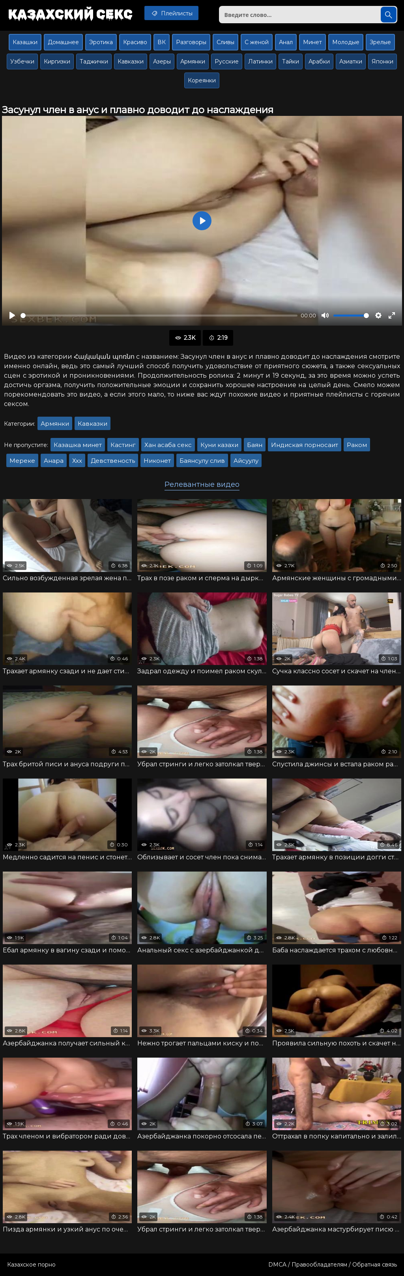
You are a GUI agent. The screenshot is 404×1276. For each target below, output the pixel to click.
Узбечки (22, 61)
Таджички (94, 61)
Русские (227, 61)
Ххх (77, 460)
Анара (54, 460)
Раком (357, 445)
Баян (254, 445)
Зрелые (380, 42)
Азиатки (350, 61)
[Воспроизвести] (12, 315)
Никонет (157, 460)
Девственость (113, 460)
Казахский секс (70, 14)
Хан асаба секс (168, 445)
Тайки (290, 61)
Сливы (225, 42)
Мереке (22, 460)
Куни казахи (219, 445)
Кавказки (131, 61)
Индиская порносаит (304, 445)
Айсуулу (246, 460)
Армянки (192, 61)
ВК (161, 42)
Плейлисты (171, 13)
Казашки (25, 42)
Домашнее (63, 42)
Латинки (260, 61)
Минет (312, 42)
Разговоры (191, 42)
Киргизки (57, 61)
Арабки (319, 61)
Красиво (135, 42)
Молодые (345, 42)
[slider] (159, 315)
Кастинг (123, 445)
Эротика (101, 42)
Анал (286, 42)
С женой (257, 42)
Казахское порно (31, 1264)
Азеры (162, 61)
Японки (382, 61)
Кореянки (202, 80)
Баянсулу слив (202, 460)
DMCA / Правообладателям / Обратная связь (332, 1264)
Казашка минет (78, 445)
